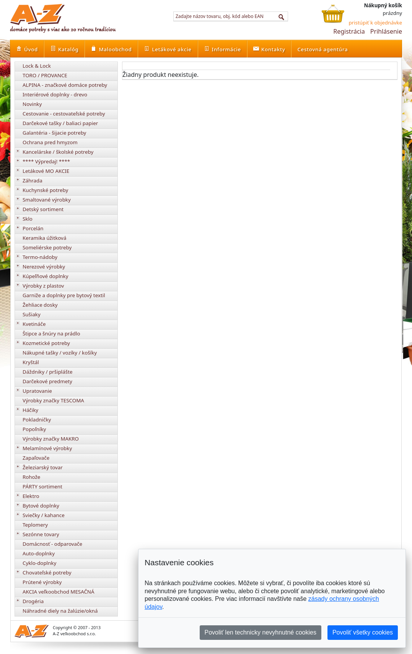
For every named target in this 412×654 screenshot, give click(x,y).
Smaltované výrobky (47, 199)
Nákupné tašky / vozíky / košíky (60, 352)
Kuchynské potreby (45, 190)
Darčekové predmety (47, 381)
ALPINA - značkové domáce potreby (65, 84)
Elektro (31, 496)
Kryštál (31, 362)
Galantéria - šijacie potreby (54, 132)
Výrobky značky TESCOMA (53, 400)
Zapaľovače (36, 457)
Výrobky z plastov (43, 285)
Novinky (32, 104)
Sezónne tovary (41, 534)
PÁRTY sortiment (42, 486)
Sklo (28, 218)
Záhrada (32, 180)
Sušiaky (32, 314)
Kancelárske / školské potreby (58, 151)
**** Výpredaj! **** (46, 161)
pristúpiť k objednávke (375, 22)
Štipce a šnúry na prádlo (51, 333)
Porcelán (33, 228)
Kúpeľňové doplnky (45, 276)
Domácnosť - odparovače (52, 543)
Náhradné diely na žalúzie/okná (60, 610)
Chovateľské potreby (47, 572)
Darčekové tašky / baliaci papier (60, 123)
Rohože (31, 476)
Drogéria (33, 601)
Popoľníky (34, 429)
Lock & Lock (37, 65)
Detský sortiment (43, 209)
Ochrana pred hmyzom (50, 142)
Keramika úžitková (44, 237)
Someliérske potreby (47, 247)
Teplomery (35, 524)
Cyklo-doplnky (39, 563)
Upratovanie (37, 390)
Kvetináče (34, 323)
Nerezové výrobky (44, 266)
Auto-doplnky (39, 553)
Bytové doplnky (41, 505)
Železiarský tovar (43, 467)
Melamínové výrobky (47, 448)
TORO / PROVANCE (45, 75)
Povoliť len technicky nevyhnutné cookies (260, 632)
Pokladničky (37, 419)
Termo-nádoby (40, 257)
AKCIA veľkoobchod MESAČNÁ (58, 591)
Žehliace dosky (40, 304)
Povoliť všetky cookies (362, 632)
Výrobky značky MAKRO (51, 438)
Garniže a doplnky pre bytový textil (64, 295)
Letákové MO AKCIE (46, 171)
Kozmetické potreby (46, 343)
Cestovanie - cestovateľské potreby (64, 113)
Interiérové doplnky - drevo (55, 94)
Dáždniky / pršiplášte (48, 371)
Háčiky (30, 410)
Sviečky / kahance (44, 515)
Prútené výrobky (42, 582)
